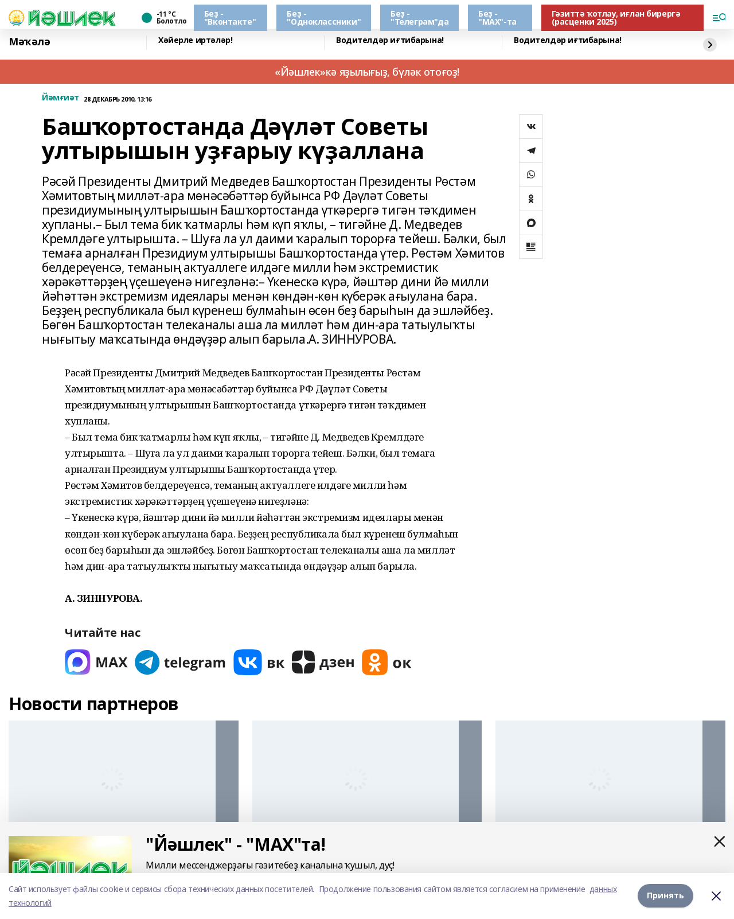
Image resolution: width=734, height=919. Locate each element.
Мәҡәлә (29, 42)
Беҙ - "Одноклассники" (324, 17)
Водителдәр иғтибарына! (390, 40)
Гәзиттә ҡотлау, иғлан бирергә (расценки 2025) (616, 17)
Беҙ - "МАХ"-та (497, 17)
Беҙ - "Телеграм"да (419, 17)
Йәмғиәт (60, 98)
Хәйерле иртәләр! (195, 40)
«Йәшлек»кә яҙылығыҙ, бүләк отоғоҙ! (367, 72)
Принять (665, 895)
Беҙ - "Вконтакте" (230, 17)
